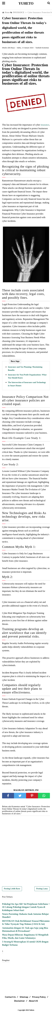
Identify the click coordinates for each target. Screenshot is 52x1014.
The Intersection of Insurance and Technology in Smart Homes (27, 384)
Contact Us (10, 997)
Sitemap (24, 997)
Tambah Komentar (42, 48)
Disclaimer (19, 1001)
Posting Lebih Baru (12, 889)
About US (33, 1001)
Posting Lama (42, 889)
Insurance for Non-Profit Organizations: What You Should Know (27, 376)
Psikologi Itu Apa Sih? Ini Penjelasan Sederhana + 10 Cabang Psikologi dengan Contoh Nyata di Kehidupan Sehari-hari (26, 907)
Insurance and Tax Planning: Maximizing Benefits (25, 368)
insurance (45, 125)
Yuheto (26, 3)
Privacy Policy (39, 997)
